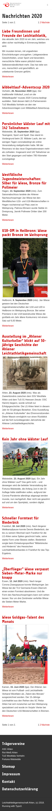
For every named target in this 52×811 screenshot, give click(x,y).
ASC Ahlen (7, 749)
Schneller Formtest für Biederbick (20, 520)
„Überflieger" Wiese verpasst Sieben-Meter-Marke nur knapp (25, 573)
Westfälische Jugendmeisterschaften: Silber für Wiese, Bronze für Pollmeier (24, 180)
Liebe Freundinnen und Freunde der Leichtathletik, (24, 33)
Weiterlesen (8, 76)
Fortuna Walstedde (11, 759)
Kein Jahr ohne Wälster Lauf (25, 439)
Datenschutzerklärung (20, 789)
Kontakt (8, 781)
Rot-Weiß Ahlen (10, 752)
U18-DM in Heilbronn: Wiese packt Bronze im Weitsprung (25, 232)
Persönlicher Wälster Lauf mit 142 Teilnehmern (26, 126)
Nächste (45, 22)
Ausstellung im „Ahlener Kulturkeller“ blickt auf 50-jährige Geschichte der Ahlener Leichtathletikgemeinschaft (24, 344)
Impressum (11, 774)
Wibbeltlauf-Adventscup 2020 (26, 87)
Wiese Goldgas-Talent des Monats (23, 619)
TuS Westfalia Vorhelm (13, 756)
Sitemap (8, 766)
